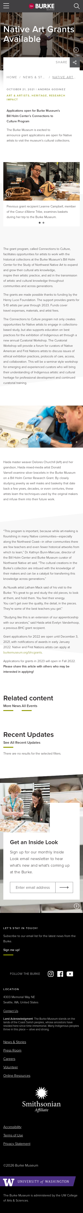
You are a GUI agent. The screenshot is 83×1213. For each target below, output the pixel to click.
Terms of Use (13, 1135)
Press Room (12, 1050)
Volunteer (10, 1067)
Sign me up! (11, 950)
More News (12, 706)
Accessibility (12, 1127)
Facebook (60, 974)
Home (12, 77)
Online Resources (16, 1075)
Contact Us (10, 1011)
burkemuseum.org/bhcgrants (22, 652)
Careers (9, 1059)
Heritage (39, 95)
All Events (29, 706)
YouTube (69, 974)
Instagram (50, 974)
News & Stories (38, 77)
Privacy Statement (16, 1144)
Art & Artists (18, 95)
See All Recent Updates (21, 742)
